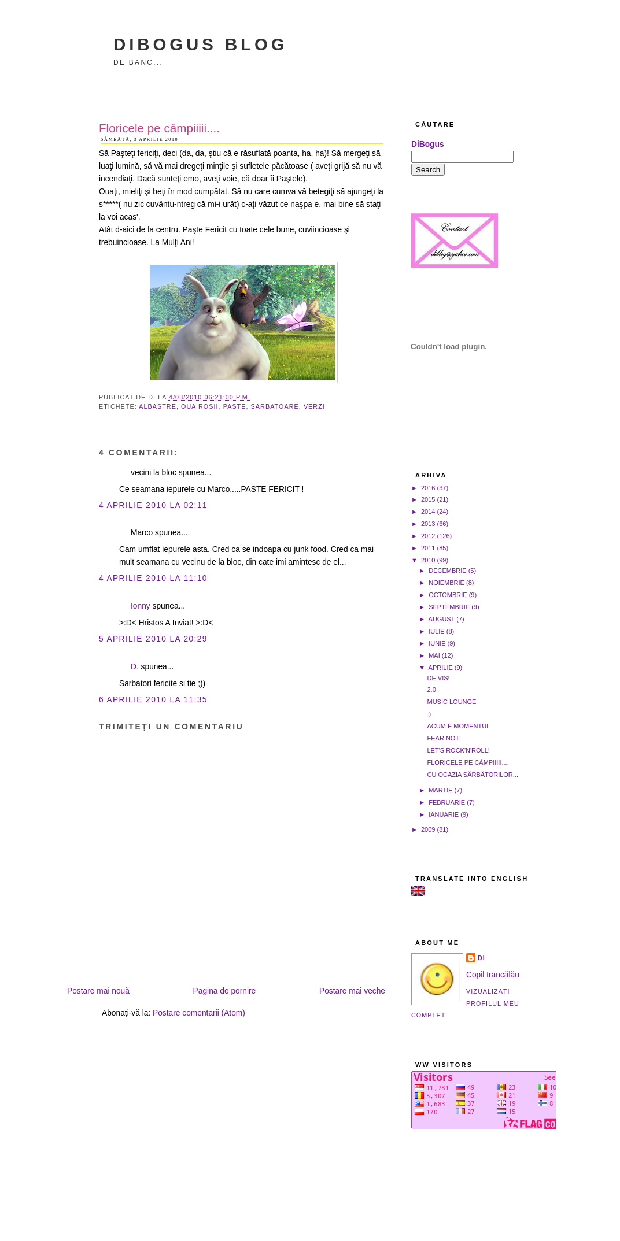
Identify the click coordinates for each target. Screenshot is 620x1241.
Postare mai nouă (98, 991)
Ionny (140, 606)
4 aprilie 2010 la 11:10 (153, 578)
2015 (428, 499)
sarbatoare (275, 406)
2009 (428, 829)
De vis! (438, 678)
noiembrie (446, 582)
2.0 (431, 689)
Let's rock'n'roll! (458, 750)
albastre (157, 406)
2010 (428, 560)
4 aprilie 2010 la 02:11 (153, 505)
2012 (428, 535)
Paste (234, 406)
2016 (428, 487)
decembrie (447, 570)
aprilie (441, 667)
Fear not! (444, 738)
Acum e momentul (458, 726)
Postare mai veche (352, 991)
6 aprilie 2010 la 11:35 (153, 699)
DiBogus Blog (200, 44)
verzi (314, 406)
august (442, 619)
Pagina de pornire (224, 991)
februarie (447, 802)
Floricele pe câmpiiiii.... (159, 128)
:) (429, 713)
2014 (428, 511)
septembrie (449, 606)
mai (434, 655)
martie (440, 790)
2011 (428, 547)
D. (135, 666)
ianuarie (444, 814)
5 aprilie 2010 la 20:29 (153, 639)
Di (481, 957)
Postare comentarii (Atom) (199, 1013)
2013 (428, 523)
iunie (437, 643)
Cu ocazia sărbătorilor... (472, 774)
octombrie (448, 594)
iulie (437, 631)
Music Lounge (451, 701)
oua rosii (200, 406)
